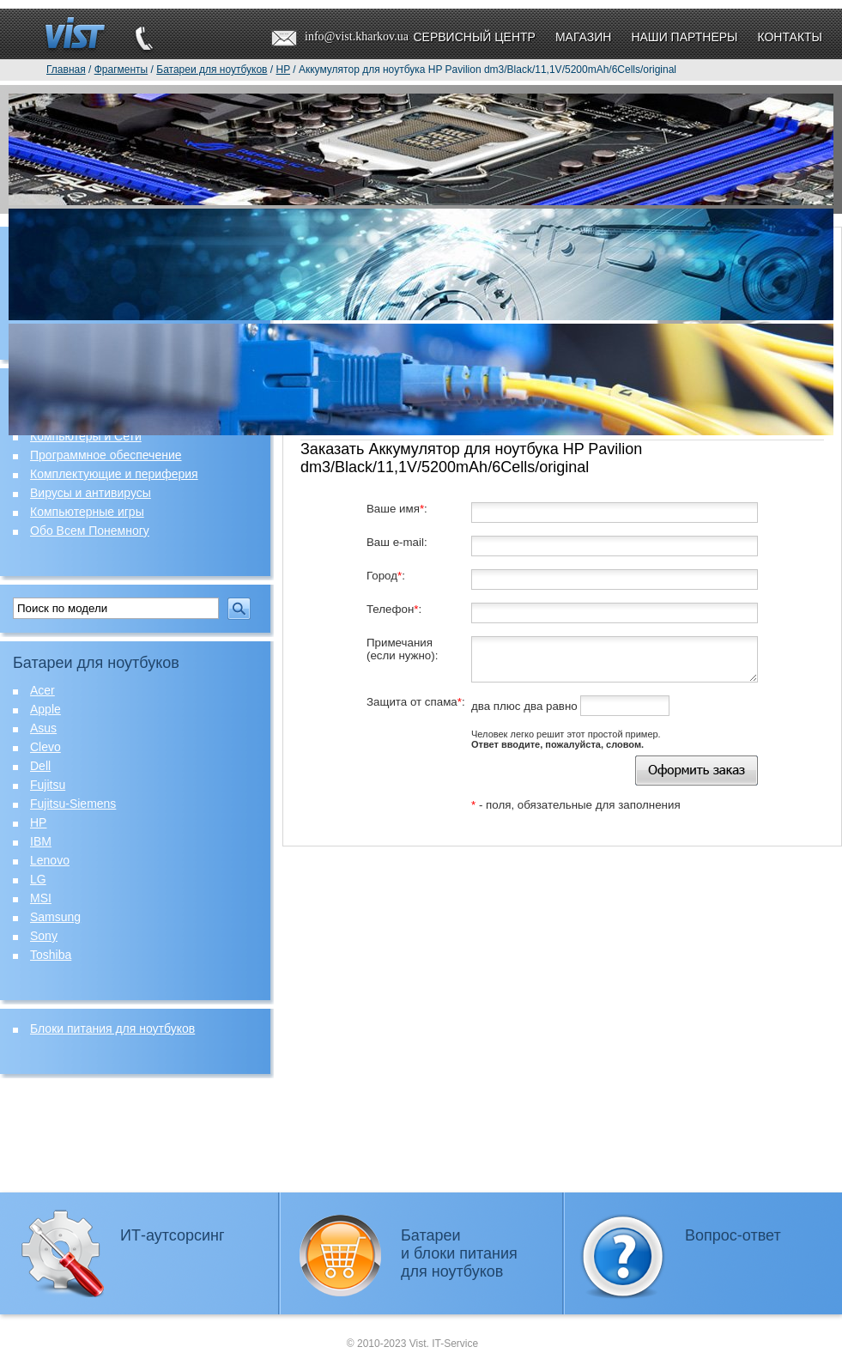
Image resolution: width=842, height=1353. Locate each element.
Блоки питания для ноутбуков (112, 1028)
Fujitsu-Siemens (73, 803)
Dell (40, 766)
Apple (45, 709)
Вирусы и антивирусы (90, 493)
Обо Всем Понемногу (89, 530)
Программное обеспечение (106, 455)
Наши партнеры (684, 37)
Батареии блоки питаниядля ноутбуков (459, 1253)
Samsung (55, 917)
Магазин (583, 37)
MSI (40, 898)
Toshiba (50, 955)
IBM (40, 841)
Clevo (45, 747)
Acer (42, 690)
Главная (66, 70)
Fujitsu (47, 785)
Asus (43, 728)
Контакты (789, 37)
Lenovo (50, 860)
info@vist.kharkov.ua (357, 36)
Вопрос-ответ (733, 1235)
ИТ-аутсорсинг (172, 1235)
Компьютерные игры (87, 512)
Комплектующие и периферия (114, 474)
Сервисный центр (474, 37)
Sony (44, 936)
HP (38, 822)
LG (38, 879)
